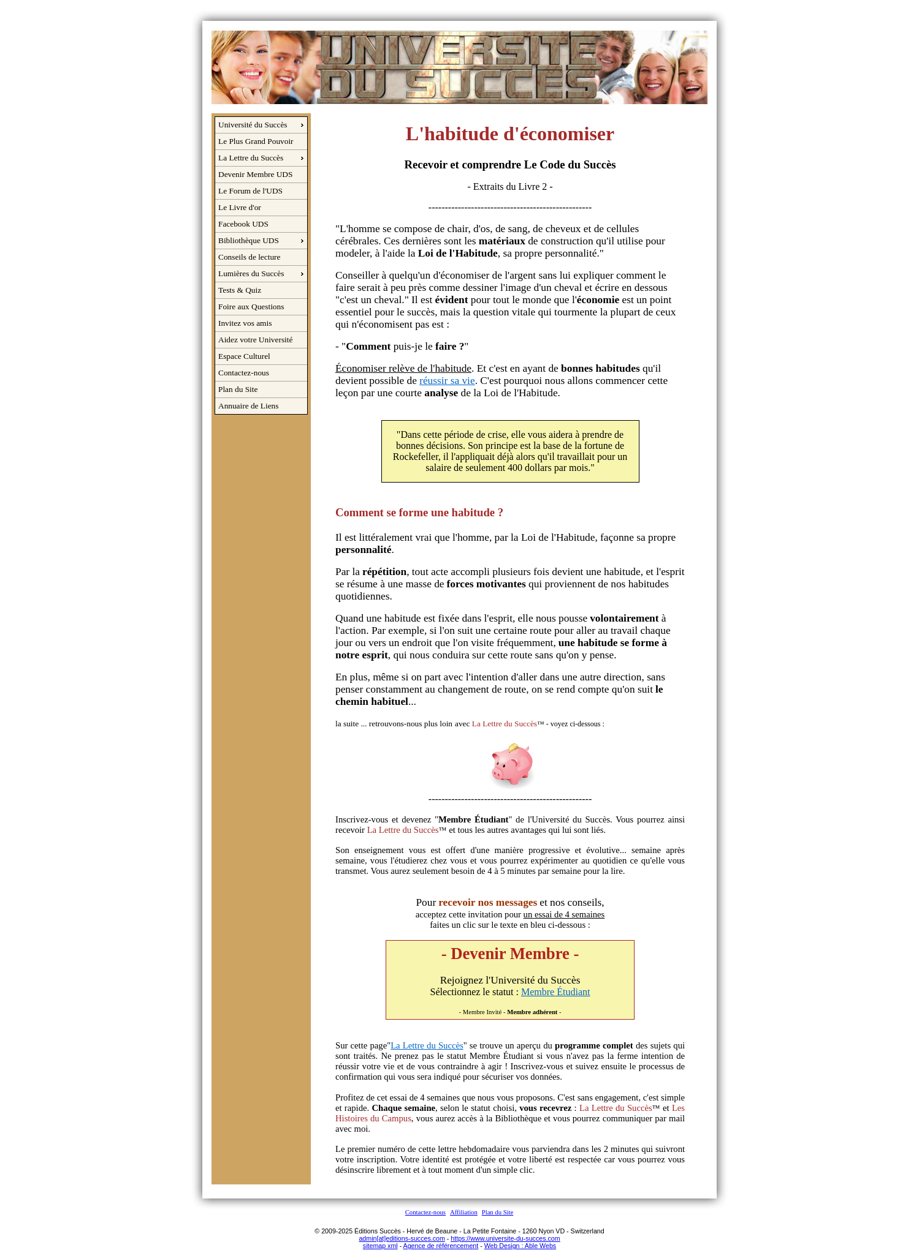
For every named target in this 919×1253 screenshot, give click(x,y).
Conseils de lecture (249, 257)
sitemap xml (380, 1245)
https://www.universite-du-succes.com (505, 1238)
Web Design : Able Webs (520, 1245)
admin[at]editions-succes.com (401, 1238)
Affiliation (464, 1212)
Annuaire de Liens (248, 405)
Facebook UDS (243, 223)
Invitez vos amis (245, 323)
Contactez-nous (243, 372)
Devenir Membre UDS (255, 174)
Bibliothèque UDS (248, 240)
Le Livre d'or (239, 207)
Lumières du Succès (251, 273)
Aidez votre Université (255, 339)
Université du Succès (253, 124)
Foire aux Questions (251, 306)
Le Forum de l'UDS (250, 190)
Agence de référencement (441, 1245)
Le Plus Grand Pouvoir (256, 141)
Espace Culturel (244, 356)
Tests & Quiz (239, 290)
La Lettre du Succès (250, 157)
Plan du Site (237, 389)
